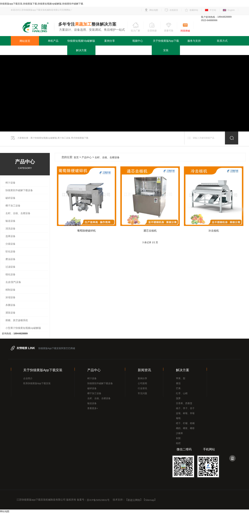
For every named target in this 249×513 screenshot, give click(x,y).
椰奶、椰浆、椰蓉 (185, 428)
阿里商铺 (185, 30)
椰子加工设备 (12, 205)
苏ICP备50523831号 (98, 500)
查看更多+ (92, 408)
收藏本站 (194, 10)
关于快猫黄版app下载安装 (166, 45)
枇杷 (178, 443)
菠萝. (178, 398)
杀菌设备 (10, 305)
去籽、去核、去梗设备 (99, 398)
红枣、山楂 (182, 393)
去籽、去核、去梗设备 (17, 213)
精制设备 (10, 289)
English (231, 10)
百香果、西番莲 (184, 403)
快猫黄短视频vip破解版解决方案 (81, 45)
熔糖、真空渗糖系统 (16, 320)
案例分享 (109, 40)
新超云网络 (134, 500)
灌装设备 (10, 312)
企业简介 (28, 378)
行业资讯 (142, 388)
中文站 (213, 10)
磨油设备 (10, 259)
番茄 (178, 383)
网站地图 (153, 10)
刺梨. (178, 438)
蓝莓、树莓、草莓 (185, 413)
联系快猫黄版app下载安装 (37, 383)
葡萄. (178, 418)
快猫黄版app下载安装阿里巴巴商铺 (56, 348)
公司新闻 (142, 383)
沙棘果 (179, 433)
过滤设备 (10, 266)
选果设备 (10, 236)
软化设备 (10, 251)
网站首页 (25, 41)
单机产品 (53, 40)
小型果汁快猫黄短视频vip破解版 (23, 327)
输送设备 (10, 220)
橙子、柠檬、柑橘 (185, 423)
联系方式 (222, 40)
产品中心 (87, 157)
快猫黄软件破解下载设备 (19, 190)
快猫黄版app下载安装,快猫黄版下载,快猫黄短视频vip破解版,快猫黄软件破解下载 (41, 3)
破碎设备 (10, 197)
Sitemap (149, 500)
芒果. (178, 388)
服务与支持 (194, 40)
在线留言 (173, 10)
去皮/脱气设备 (13, 282)
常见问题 (142, 393)
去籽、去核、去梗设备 (107, 157)
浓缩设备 (10, 297)
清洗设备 (10, 228)
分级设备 (10, 243)
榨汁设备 (10, 182)
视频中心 (137, 40)
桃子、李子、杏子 (185, 408)
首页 (76, 157)
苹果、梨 (180, 378)
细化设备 (10, 274)
